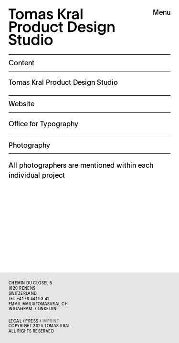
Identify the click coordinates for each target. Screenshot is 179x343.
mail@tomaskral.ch (45, 304)
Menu (161, 13)
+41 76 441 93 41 (33, 299)
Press (31, 321)
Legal (15, 321)
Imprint (50, 321)
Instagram (20, 309)
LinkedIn (47, 309)
